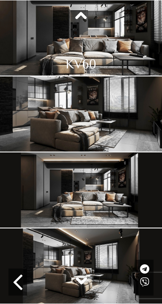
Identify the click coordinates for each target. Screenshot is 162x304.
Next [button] (81, 280)
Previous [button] (81, 16)
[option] (81, 38)
